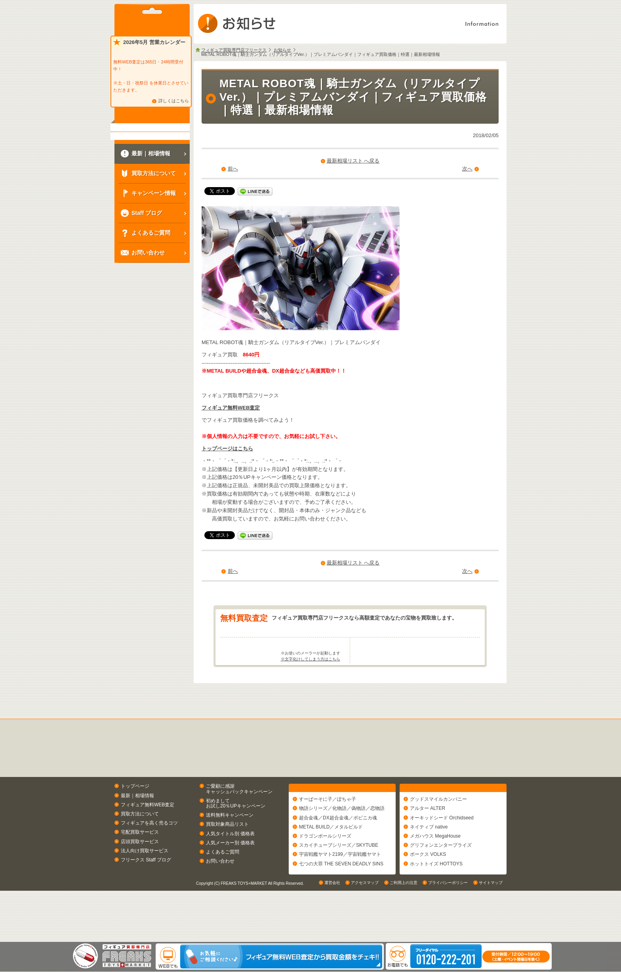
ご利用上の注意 (403, 934)
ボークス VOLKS (428, 889)
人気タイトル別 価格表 (230, 864)
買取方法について (140, 845)
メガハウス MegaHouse (435, 871)
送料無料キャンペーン (229, 846)
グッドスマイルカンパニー (438, 834)
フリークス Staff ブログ (146, 891)
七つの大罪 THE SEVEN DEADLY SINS (341, 898)
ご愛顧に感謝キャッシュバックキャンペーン (239, 820)
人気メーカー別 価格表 (230, 873)
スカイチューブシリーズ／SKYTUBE (338, 880)
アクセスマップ (365, 934)
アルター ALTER (427, 843)
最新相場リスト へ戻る (353, 161)
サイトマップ (491, 934)
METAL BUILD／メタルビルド (331, 861)
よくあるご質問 (222, 883)
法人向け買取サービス (144, 881)
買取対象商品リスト (227, 855)
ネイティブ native (429, 861)
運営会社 (332, 934)
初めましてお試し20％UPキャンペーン (235, 834)
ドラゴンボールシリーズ (325, 871)
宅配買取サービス (140, 863)
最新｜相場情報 (137, 826)
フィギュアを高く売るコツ (149, 854)
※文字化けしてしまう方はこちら (310, 690)
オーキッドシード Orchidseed (442, 852)
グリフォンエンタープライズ (441, 880)
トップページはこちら (227, 449)
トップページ (135, 817)
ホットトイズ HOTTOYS (436, 898)
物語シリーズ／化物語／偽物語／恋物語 (342, 843)
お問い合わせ (220, 892)
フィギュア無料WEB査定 (231, 408)
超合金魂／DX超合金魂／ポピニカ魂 (338, 852)
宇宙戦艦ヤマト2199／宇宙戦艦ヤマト (340, 889)
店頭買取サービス (140, 872)
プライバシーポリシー (448, 934)
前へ (233, 169)
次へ (467, 169)
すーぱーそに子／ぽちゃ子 (327, 834)
